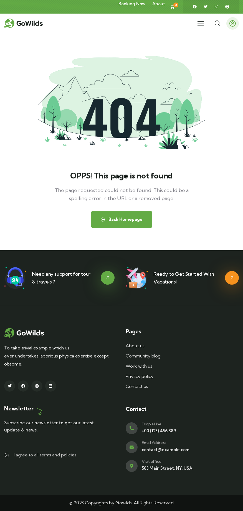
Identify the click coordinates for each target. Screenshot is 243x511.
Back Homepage (122, 219)
